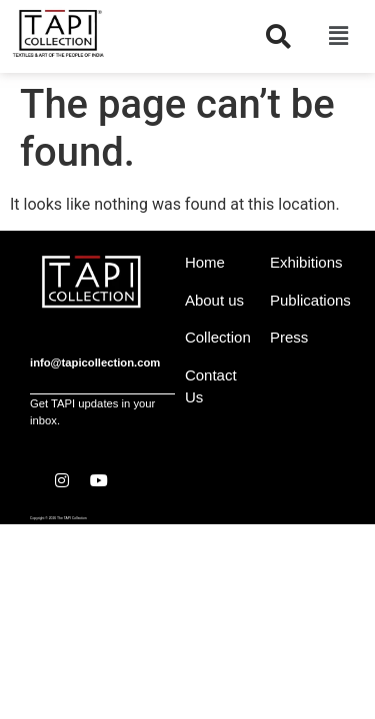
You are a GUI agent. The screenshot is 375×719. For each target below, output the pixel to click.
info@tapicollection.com (95, 362)
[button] (338, 36)
